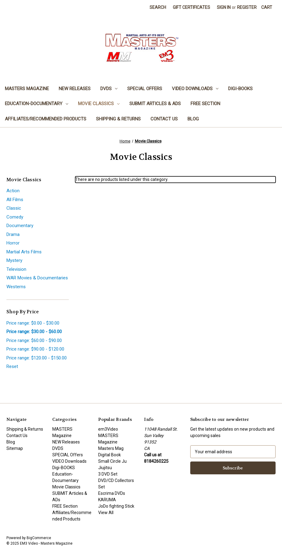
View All (105, 512)
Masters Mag (111, 448)
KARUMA (107, 499)
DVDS (108, 88)
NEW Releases (75, 88)
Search (158, 7)
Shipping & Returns (118, 119)
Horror (13, 243)
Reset (12, 366)
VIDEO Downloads (195, 88)
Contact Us (164, 119)
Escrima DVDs (111, 493)
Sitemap (14, 448)
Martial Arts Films (24, 252)
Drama (13, 234)
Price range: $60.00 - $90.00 (34, 340)
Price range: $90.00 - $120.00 (35, 349)
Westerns (16, 286)
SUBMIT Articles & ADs (155, 103)
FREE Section (205, 103)
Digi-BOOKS (240, 88)
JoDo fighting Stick (116, 506)
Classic (13, 208)
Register (247, 7)
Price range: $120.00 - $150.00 (36, 358)
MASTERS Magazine (27, 88)
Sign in (224, 7)
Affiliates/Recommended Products (45, 119)
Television (16, 269)
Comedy (14, 217)
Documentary (19, 225)
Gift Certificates (191, 7)
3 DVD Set (107, 474)
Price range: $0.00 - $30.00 (32, 323)
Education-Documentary (36, 103)
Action (13, 190)
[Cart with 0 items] (267, 7)
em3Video (108, 429)
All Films (14, 199)
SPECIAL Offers (144, 88)
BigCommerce (39, 538)
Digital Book (109, 454)
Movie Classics (99, 103)
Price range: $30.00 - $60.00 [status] (34, 331)
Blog (193, 119)
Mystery (14, 260)
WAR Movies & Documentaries (37, 278)
